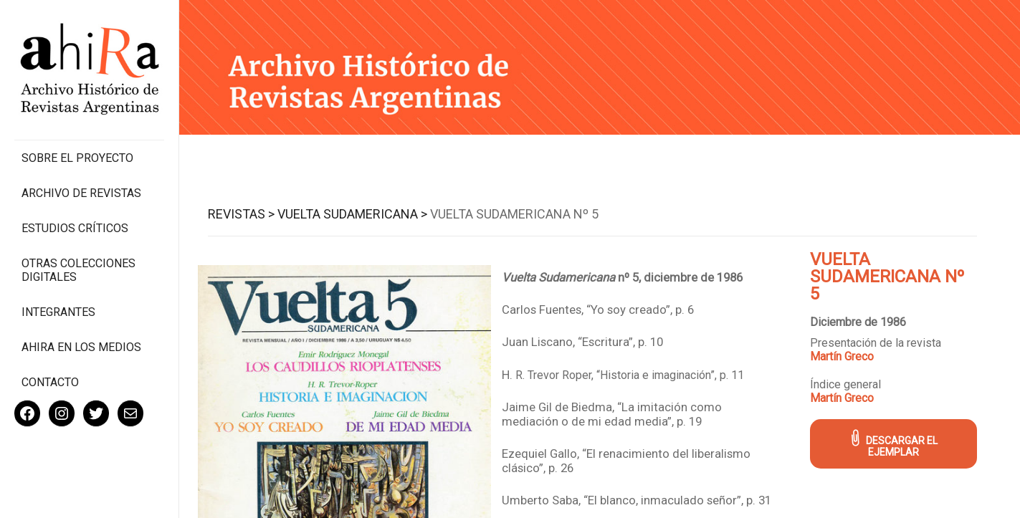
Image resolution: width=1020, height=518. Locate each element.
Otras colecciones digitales (78, 270)
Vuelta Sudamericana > (352, 213)
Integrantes (58, 312)
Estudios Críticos (75, 228)
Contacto (50, 382)
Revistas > (241, 213)
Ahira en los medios (81, 347)
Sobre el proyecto (77, 158)
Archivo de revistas (81, 193)
